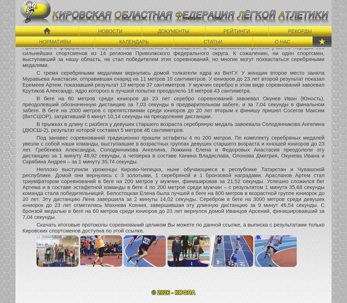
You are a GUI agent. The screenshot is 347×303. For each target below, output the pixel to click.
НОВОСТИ (110, 31)
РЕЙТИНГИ (236, 31)
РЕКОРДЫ (300, 31)
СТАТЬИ (213, 42)
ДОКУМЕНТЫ (173, 31)
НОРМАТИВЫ (55, 42)
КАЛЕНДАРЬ (134, 42)
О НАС (282, 42)
